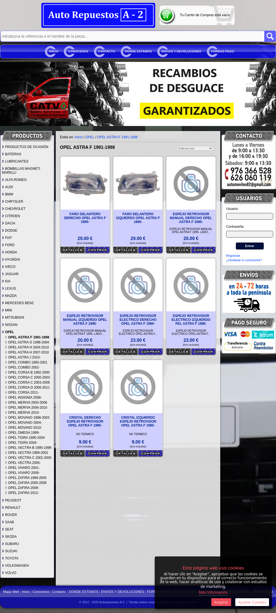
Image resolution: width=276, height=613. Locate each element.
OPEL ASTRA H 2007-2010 (27, 352)
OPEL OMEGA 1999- (22, 433)
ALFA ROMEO (14, 180)
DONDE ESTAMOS (138, 51)
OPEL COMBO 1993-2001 (26, 362)
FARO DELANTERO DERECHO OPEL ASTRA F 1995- (85, 218)
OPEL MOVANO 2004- (23, 423)
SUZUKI (9, 551)
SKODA (9, 537)
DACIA (8, 223)
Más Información (213, 592)
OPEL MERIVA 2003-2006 (26, 402)
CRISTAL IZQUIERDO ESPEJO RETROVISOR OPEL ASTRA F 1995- (138, 421)
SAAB (8, 522)
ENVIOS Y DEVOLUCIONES (181, 51)
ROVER (9, 515)
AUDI (7, 187)
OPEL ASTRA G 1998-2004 (27, 342)
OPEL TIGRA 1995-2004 (25, 438)
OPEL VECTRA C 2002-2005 (28, 458)
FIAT (7, 238)
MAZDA (9, 296)
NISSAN (10, 325)
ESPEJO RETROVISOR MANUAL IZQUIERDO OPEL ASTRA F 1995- (85, 320)
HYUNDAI (11, 259)
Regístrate (233, 255)
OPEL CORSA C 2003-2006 (27, 382)
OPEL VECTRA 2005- (23, 463)
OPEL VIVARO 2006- (22, 473)
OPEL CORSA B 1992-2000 (27, 372)
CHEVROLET (13, 209)
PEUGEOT (11, 500)
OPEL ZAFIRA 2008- (22, 488)
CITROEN (11, 216)
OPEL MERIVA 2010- (22, 413)
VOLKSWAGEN (15, 566)
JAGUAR (10, 274)
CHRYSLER (12, 201)
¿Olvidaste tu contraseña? (244, 260)
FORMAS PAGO (222, 51)
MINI (7, 310)
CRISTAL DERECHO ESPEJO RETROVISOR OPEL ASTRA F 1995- (85, 421)
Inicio (54, 51)
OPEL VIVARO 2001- (22, 468)
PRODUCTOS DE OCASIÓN (25, 147)
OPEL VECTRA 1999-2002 (26, 453)
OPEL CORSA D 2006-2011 (27, 387)
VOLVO (9, 573)
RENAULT (11, 508)
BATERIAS (11, 154)
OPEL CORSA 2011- (22, 392)
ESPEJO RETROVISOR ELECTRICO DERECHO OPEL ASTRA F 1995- (138, 320)
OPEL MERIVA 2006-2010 (26, 408)
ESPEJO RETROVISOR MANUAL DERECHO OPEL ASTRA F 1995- (191, 218)
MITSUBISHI (13, 317)
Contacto (106, 51)
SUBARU (10, 544)
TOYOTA (10, 558)
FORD (8, 245)
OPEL (8, 332)
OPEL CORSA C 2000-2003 (27, 377)
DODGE (9, 230)
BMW (7, 194)
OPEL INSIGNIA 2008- (23, 397)
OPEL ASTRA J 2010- (23, 357)
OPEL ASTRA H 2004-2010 (27, 347)
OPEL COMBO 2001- (22, 367)
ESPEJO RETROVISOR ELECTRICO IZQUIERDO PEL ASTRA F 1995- (190, 320)
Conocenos (78, 51)
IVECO (8, 267)
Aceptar (221, 602)
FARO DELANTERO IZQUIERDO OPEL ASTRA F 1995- (138, 218)
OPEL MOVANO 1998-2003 (27, 418)
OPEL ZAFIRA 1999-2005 (26, 478)
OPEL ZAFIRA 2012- (22, 493)
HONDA (9, 252)
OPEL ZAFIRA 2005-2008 (26, 483)
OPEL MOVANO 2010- (23, 428)
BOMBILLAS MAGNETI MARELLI (21, 171)
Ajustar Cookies (252, 602)
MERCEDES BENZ (18, 303)
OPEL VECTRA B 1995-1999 (28, 448)
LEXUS (9, 288)
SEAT (7, 529)
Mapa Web (11, 592)
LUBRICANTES (15, 161)
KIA (6, 281)
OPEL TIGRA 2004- (21, 443)
